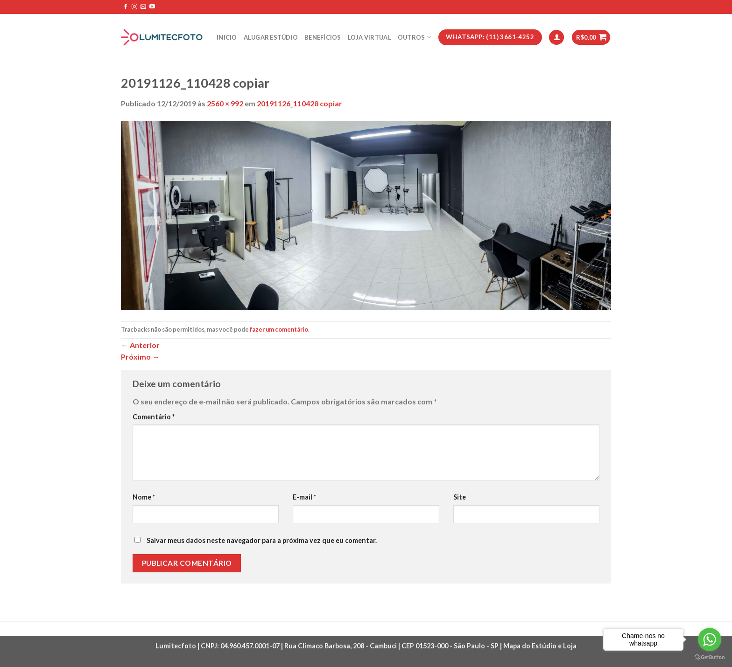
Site (459, 497)
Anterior (140, 344)
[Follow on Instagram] (134, 7)
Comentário (154, 417)
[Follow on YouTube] (152, 7)
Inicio (227, 37)
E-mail (304, 497)
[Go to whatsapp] (709, 639)
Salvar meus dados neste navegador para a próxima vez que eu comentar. (262, 540)
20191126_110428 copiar (299, 103)
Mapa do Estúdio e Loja (540, 646)
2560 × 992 (225, 103)
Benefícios (322, 37)
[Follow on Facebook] (125, 7)
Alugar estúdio (271, 37)
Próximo (140, 356)
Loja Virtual (369, 37)
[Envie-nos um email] (143, 7)
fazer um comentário (279, 329)
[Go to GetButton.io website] (710, 657)
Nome (144, 497)
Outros (414, 37)
